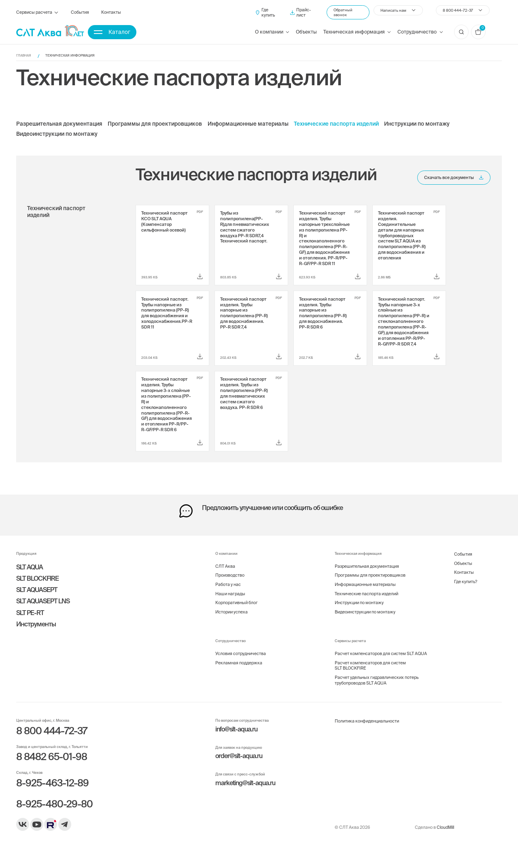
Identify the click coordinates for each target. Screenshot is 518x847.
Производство (229, 575)
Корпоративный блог (236, 602)
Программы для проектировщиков (155, 124)
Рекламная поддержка (238, 662)
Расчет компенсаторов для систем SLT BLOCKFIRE (370, 665)
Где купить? (465, 581)
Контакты (111, 12)
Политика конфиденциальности (367, 720)
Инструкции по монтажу (417, 124)
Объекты (306, 31)
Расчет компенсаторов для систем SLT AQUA (381, 653)
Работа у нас (228, 584)
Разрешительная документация (59, 124)
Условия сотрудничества (240, 653)
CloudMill (445, 827)
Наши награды (230, 593)
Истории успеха (231, 611)
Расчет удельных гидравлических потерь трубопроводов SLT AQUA (376, 680)
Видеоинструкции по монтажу (57, 134)
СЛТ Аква (225, 566)
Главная (23, 55)
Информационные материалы (248, 124)
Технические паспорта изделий (336, 124)
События (80, 12)
